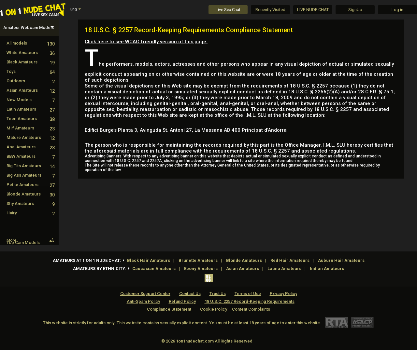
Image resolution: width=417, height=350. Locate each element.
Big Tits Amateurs (31, 165)
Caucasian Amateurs (154, 268)
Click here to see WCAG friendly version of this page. (146, 42)
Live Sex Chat (228, 9)
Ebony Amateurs (201, 268)
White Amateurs (31, 52)
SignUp (355, 9)
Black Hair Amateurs (148, 260)
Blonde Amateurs (31, 194)
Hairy (31, 212)
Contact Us (190, 293)
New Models (31, 99)
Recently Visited (270, 9)
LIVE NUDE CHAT (313, 9)
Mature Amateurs (31, 137)
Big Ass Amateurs (31, 175)
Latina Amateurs (284, 268)
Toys (31, 71)
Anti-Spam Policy (143, 301)
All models (31, 43)
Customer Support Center (145, 293)
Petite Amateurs (31, 184)
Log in (397, 9)
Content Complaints (251, 309)
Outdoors (31, 80)
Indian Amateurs (327, 268)
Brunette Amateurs (198, 260)
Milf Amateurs (31, 128)
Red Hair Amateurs (289, 260)
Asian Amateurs (31, 90)
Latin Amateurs (31, 109)
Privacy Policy (283, 293)
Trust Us (217, 293)
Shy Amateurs (31, 203)
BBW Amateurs (31, 156)
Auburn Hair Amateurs (341, 260)
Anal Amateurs (31, 146)
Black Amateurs (31, 62)
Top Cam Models (23, 242)
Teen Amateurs (31, 118)
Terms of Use (248, 293)
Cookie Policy (213, 309)
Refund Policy (182, 301)
